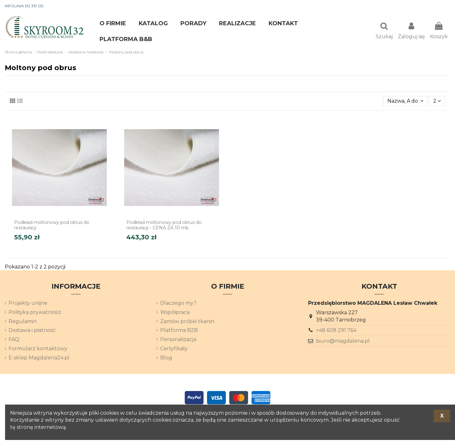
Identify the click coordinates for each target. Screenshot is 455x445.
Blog (166, 358)
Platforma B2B (179, 331)
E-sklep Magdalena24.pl (39, 358)
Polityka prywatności (35, 313)
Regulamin (23, 322)
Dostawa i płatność (32, 331)
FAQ (14, 340)
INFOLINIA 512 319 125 (24, 5)
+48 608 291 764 (336, 331)
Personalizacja (178, 340)
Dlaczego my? (178, 304)
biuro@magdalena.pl (343, 342)
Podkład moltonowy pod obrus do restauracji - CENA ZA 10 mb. (164, 225)
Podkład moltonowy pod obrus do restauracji (51, 225)
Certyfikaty (174, 349)
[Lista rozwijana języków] (439, 6)
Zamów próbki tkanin (187, 322)
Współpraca (175, 313)
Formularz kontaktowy (38, 349)
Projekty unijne (28, 304)
